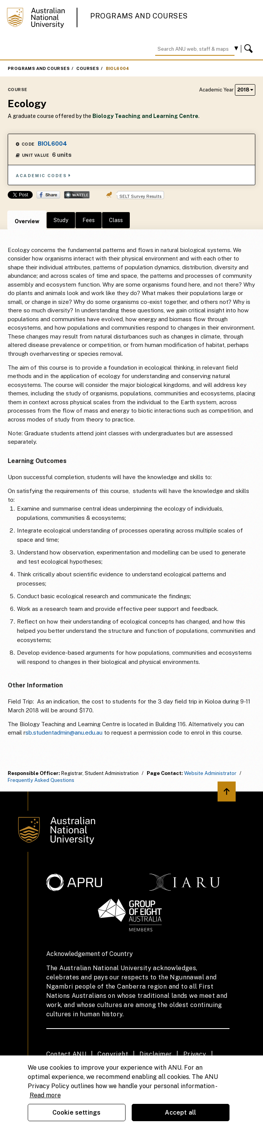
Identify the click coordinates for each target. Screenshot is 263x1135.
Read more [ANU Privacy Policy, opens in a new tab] (45, 1095)
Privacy (194, 1054)
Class (116, 220)
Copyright (112, 1054)
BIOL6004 (117, 68)
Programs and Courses (139, 16)
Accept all (180, 1112)
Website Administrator (210, 773)
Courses (87, 68)
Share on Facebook (48, 195)
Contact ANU (66, 1054)
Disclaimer (155, 1054)
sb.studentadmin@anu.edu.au (63, 732)
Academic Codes (43, 175)
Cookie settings (76, 1112)
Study (61, 220)
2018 (245, 90)
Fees (88, 220)
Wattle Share (77, 195)
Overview (27, 221)
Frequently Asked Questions (41, 780)
